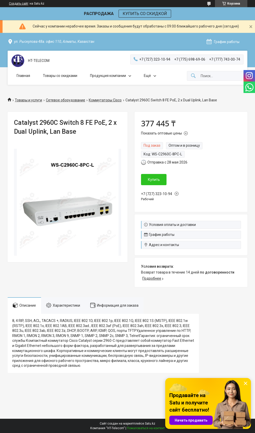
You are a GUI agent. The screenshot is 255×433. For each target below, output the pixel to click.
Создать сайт (18, 3)
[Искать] (193, 76)
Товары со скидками (60, 76)
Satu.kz (150, 423)
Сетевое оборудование (65, 100)
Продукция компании (108, 76)
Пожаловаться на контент (146, 428)
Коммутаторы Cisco (105, 100)
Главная (23, 76)
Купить (154, 180)
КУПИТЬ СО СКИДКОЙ (145, 13)
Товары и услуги (28, 100)
